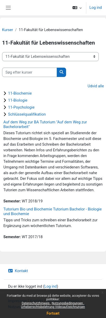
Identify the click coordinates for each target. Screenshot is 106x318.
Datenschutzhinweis (36, 303)
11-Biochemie (20, 93)
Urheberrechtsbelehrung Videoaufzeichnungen (53, 307)
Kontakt (18, 270)
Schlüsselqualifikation (27, 114)
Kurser (7, 29)
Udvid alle (96, 86)
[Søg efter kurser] (29, 72)
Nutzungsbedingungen (68, 303)
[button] (77, 8)
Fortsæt (53, 313)
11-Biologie (17, 100)
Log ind (95, 7)
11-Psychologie (21, 107)
